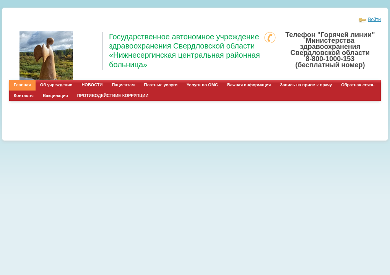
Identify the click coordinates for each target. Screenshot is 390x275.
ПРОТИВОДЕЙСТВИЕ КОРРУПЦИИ (112, 95)
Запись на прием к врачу (306, 84)
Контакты (24, 95)
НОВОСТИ (91, 84)
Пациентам (123, 84)
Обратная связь (357, 84)
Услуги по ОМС (202, 84)
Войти (374, 19)
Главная (22, 84)
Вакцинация (55, 95)
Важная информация (249, 84)
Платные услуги (160, 84)
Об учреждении (56, 84)
